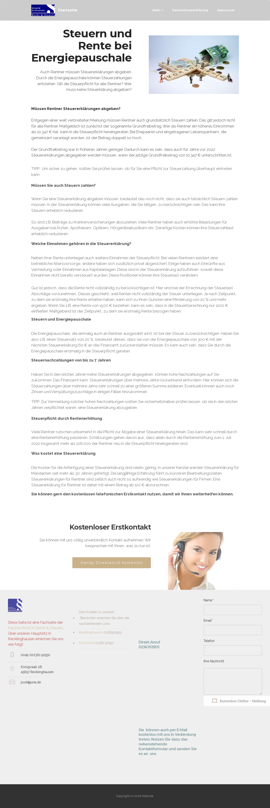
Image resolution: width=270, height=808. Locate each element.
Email (208, 622)
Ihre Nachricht (214, 663)
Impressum (225, 10)
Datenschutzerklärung (190, 10)
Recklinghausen (90, 636)
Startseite (67, 10)
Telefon (209, 642)
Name (208, 602)
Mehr (156, 10)
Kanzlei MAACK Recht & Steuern (35, 638)
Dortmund (87, 647)
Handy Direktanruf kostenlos (112, 566)
